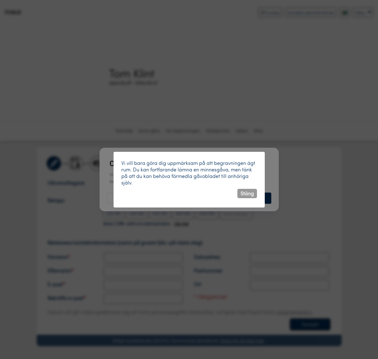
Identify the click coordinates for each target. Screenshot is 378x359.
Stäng (247, 193)
